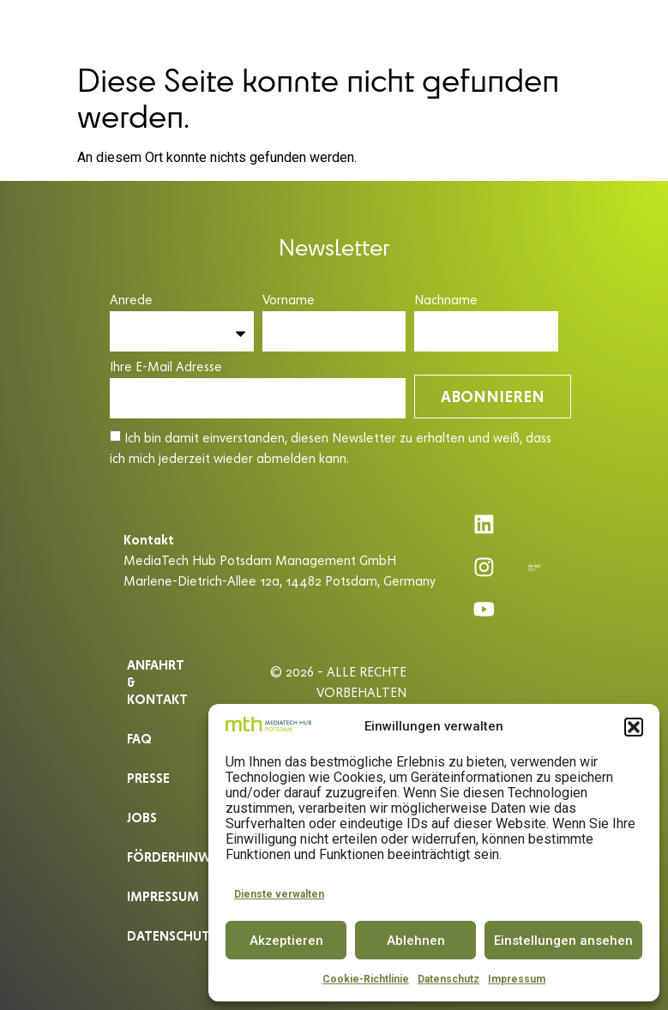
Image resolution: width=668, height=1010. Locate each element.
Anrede (131, 300)
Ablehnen (416, 940)
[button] (633, 727)
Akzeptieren (286, 940)
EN (635, 27)
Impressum (516, 979)
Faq (139, 738)
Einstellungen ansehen (563, 940)
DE (604, 27)
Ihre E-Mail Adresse (166, 367)
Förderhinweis (163, 856)
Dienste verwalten (279, 894)
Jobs (142, 817)
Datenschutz (448, 979)
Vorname (288, 300)
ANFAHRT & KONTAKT (157, 681)
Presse (148, 777)
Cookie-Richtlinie (365, 979)
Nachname (446, 300)
